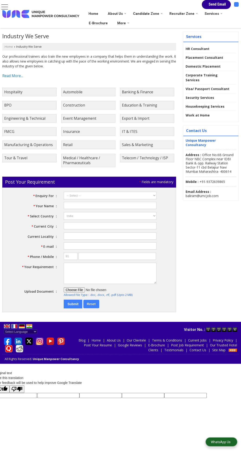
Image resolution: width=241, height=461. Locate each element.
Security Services (200, 97)
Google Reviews (130, 348)
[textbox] (110, 225)
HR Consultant (197, 49)
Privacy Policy (223, 344)
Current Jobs (197, 344)
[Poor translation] (17, 392)
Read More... (12, 75)
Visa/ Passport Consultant (207, 89)
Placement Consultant (204, 57)
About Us (117, 14)
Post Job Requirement (187, 348)
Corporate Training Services (202, 77)
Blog (82, 344)
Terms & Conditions (167, 344)
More (123, 23)
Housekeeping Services (205, 106)
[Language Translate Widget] (20, 335)
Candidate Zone (148, 14)
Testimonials (174, 353)
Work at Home (198, 115)
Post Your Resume (98, 348)
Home (93, 14)
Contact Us (198, 353)
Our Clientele (136, 344)
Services (213, 14)
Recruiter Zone (183, 14)
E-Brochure (98, 23)
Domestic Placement (203, 66)
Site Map (218, 353)
